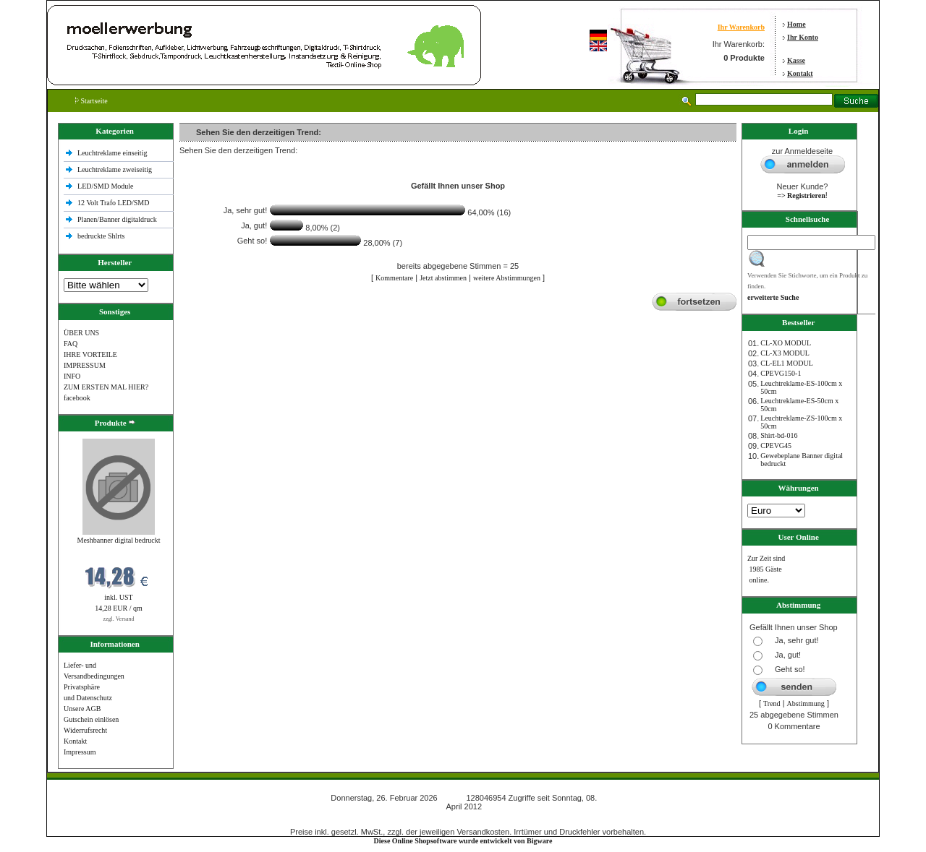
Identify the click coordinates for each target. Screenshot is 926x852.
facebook (77, 398)
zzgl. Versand (119, 619)
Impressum (79, 752)
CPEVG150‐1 (780, 373)
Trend (772, 703)
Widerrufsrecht (85, 730)
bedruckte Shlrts (100, 236)
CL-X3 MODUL (785, 353)
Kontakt (800, 73)
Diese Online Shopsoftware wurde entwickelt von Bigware (463, 841)
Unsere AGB (82, 709)
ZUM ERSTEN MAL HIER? (106, 387)
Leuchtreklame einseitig (113, 153)
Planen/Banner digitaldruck (117, 219)
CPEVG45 (775, 445)
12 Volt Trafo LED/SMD (113, 203)
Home (796, 24)
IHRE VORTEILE (90, 354)
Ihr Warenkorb (741, 27)
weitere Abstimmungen (506, 278)
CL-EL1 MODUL (786, 363)
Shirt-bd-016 (778, 435)
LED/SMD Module (105, 186)
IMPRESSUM (85, 365)
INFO (72, 376)
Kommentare (394, 278)
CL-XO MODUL (785, 343)
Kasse (796, 60)
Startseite (91, 101)
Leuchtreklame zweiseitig (115, 169)
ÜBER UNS (81, 333)
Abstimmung (806, 703)
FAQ (70, 344)
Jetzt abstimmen (443, 278)
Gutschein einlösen (91, 719)
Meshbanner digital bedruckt (119, 540)
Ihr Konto (802, 37)
